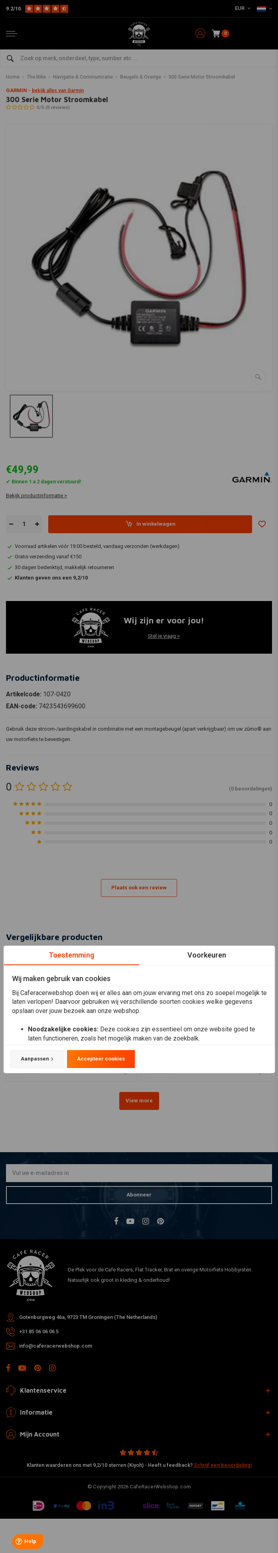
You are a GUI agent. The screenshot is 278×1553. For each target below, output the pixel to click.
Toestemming (71, 955)
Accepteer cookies (100, 1059)
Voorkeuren (206, 955)
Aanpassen (36, 1059)
